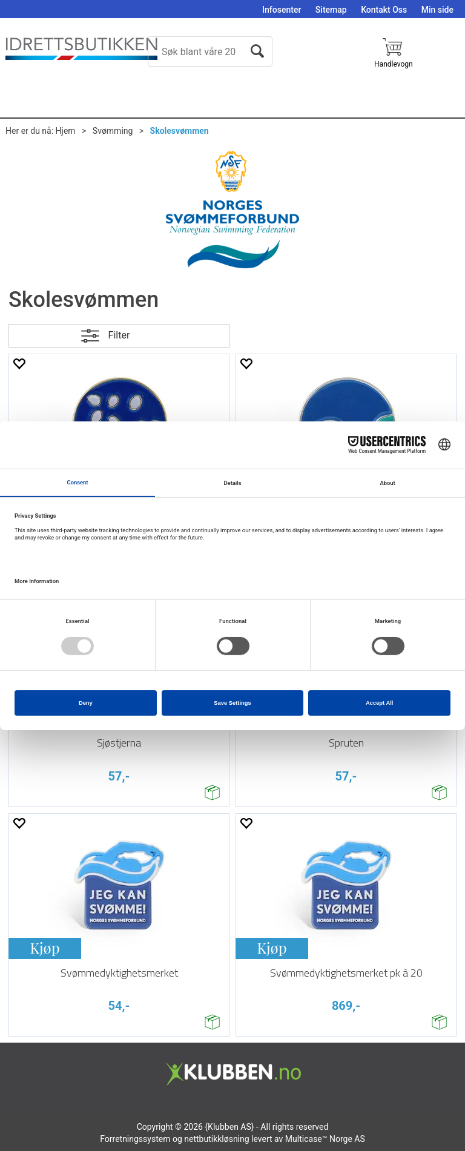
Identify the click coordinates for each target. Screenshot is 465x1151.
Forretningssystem (135, 1139)
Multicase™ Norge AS (325, 1139)
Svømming (113, 131)
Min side (437, 10)
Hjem (66, 131)
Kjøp (44, 947)
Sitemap (331, 10)
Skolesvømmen (179, 131)
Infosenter (281, 10)
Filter (119, 335)
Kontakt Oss (384, 10)
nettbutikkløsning (216, 1139)
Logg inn (446, 69)
